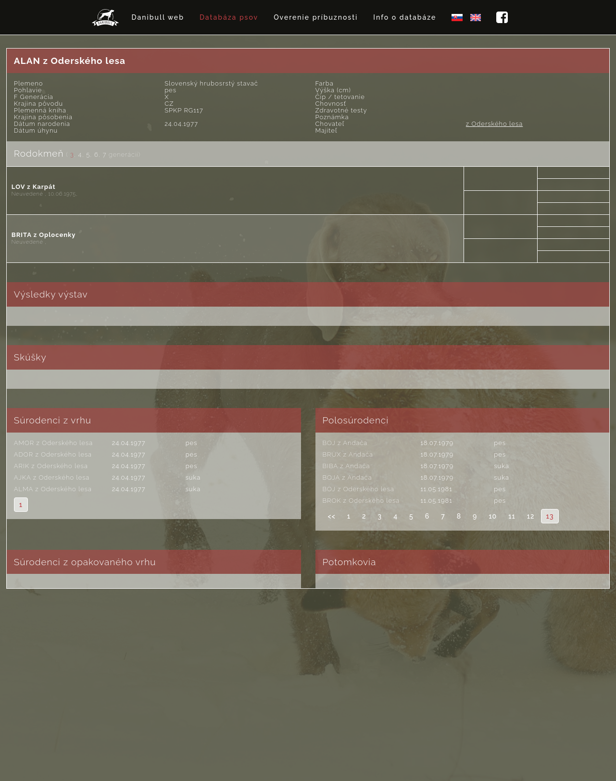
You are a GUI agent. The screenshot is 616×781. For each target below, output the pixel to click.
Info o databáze (404, 17)
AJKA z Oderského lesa (51, 477)
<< (332, 516)
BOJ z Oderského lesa (358, 489)
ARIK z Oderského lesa (51, 466)
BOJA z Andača (347, 477)
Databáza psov (229, 17)
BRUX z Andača (348, 454)
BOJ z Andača (345, 442)
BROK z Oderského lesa (361, 500)
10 (493, 516)
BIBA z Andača (346, 466)
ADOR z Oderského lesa (53, 454)
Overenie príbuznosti (316, 17)
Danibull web (158, 17)
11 (511, 516)
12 (531, 516)
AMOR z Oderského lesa (53, 442)
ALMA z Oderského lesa (53, 489)
